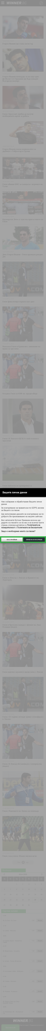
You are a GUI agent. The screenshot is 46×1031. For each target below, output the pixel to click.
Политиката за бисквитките (29, 527)
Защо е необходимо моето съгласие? (18, 531)
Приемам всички (34, 539)
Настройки (12, 539)
